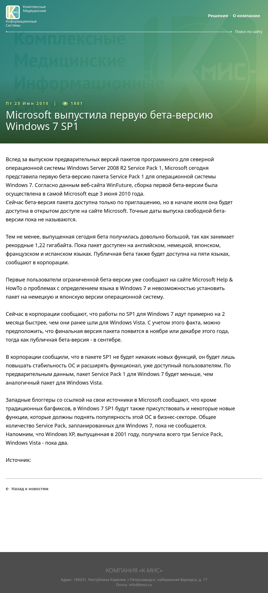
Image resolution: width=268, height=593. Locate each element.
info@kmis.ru (140, 584)
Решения (218, 15)
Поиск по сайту (248, 31)
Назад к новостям (29, 488)
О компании (246, 15)
